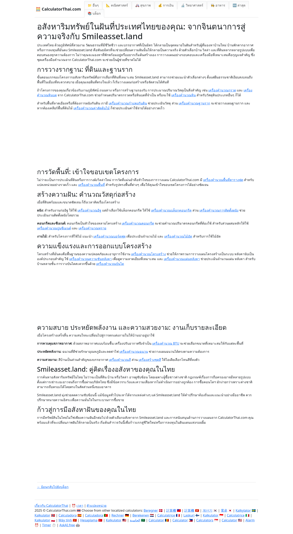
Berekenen (140, 515)
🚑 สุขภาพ (143, 5)
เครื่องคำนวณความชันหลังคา (90, 259)
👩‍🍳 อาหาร (218, 5)
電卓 (224, 510)
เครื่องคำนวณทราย (92, 228)
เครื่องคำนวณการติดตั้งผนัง (218, 210)
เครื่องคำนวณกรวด (222, 90)
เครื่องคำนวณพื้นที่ (91, 184)
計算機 (171, 510)
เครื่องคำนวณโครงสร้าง (148, 254)
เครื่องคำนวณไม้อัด (178, 236)
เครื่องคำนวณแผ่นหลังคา (182, 259)
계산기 (207, 510)
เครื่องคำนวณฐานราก (194, 103)
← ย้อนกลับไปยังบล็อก (53, 487)
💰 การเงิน (166, 5)
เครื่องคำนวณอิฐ (89, 210)
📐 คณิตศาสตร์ (117, 5)
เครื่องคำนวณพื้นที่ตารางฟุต (223, 180)
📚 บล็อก (94, 13)
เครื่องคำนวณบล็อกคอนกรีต (171, 210)
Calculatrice (166, 515)
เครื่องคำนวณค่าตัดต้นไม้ (91, 108)
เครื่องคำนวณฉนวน (133, 351)
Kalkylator (243, 510)
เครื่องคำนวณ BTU (165, 343)
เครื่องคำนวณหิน (183, 95)
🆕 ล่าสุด (239, 5)
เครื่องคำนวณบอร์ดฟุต (109, 236)
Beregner (151, 510)
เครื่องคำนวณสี (120, 359)
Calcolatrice (236, 515)
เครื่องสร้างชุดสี (150, 359)
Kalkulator (42, 515)
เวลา (80, 505)
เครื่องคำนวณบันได (110, 264)
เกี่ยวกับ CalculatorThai (51, 505)
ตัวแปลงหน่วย (96, 505)
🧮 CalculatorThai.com (58, 9)
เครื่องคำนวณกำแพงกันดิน (128, 103)
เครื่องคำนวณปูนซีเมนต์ (54, 228)
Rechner (118, 515)
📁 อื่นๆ (93, 5)
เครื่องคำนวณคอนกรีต (138, 223)
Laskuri (189, 515)
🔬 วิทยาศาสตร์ (192, 5)
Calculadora (68, 515)
